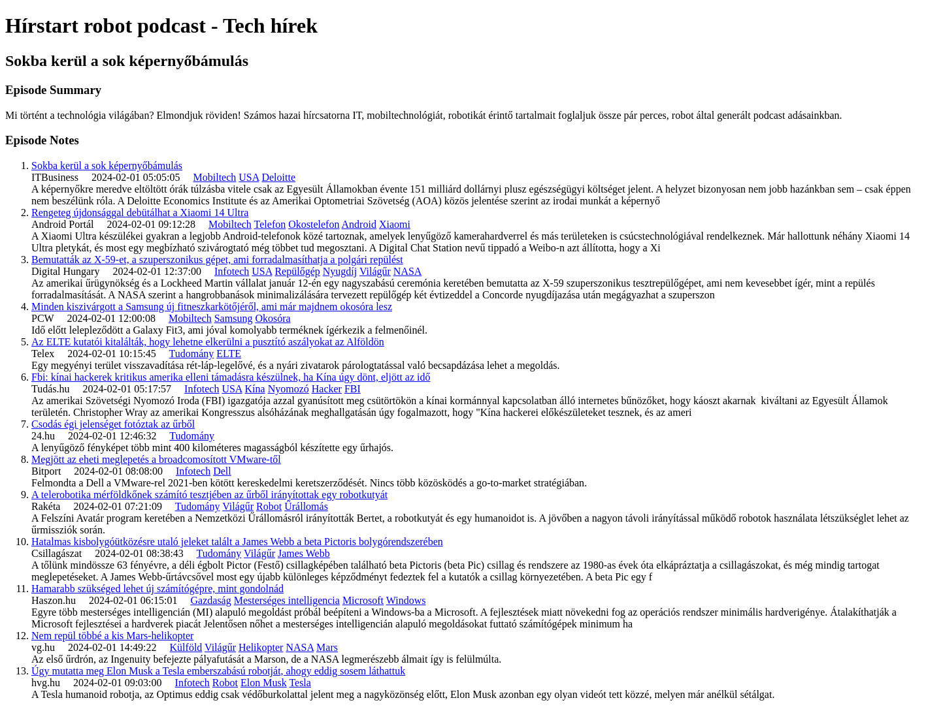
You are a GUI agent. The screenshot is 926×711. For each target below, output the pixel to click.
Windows (406, 600)
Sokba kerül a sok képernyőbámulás (106, 165)
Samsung (233, 318)
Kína (255, 388)
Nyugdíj (340, 271)
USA (249, 177)
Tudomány (191, 353)
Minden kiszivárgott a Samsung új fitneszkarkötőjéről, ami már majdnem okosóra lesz (211, 306)
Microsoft (363, 600)
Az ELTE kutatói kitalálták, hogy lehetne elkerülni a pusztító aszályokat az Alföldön (207, 341)
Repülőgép (297, 271)
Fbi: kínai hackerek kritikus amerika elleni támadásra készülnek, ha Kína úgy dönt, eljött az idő (230, 377)
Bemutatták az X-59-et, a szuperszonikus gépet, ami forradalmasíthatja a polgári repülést (217, 259)
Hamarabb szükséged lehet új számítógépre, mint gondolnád (157, 588)
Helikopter (261, 647)
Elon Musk (263, 682)
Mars (327, 647)
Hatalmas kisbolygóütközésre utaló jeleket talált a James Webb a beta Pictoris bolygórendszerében (237, 541)
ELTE (228, 353)
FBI (352, 388)
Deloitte (278, 177)
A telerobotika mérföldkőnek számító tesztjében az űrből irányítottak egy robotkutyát (209, 494)
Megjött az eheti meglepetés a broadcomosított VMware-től (156, 459)
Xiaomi (394, 224)
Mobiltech (215, 177)
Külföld (186, 647)
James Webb (304, 553)
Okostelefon (313, 224)
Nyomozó (288, 388)
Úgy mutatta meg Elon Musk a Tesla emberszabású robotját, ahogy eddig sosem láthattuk (218, 670)
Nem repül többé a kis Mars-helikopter (112, 635)
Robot (269, 506)
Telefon (270, 224)
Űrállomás (306, 506)
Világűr (375, 271)
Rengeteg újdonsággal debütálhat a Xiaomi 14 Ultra (139, 212)
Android (359, 224)
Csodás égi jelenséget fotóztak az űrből (113, 424)
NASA (407, 271)
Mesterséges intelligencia (287, 600)
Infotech (231, 271)
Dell (222, 471)
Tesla (300, 682)
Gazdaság (211, 600)
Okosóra (272, 318)
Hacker (327, 388)
